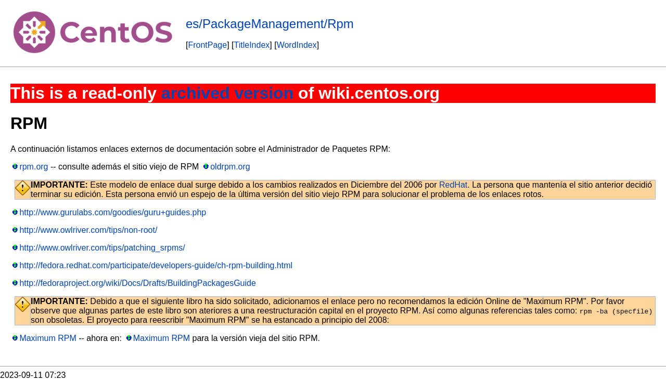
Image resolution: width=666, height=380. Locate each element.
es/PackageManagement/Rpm (270, 24)
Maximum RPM (47, 338)
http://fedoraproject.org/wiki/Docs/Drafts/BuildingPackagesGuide (137, 283)
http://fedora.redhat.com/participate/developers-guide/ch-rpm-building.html (155, 265)
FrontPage (207, 45)
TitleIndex (252, 45)
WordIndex (297, 45)
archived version (227, 93)
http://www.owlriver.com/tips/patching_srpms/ (102, 247)
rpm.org (33, 166)
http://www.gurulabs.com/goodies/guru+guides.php (112, 212)
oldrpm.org (230, 166)
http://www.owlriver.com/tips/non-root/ (88, 230)
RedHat (453, 184)
